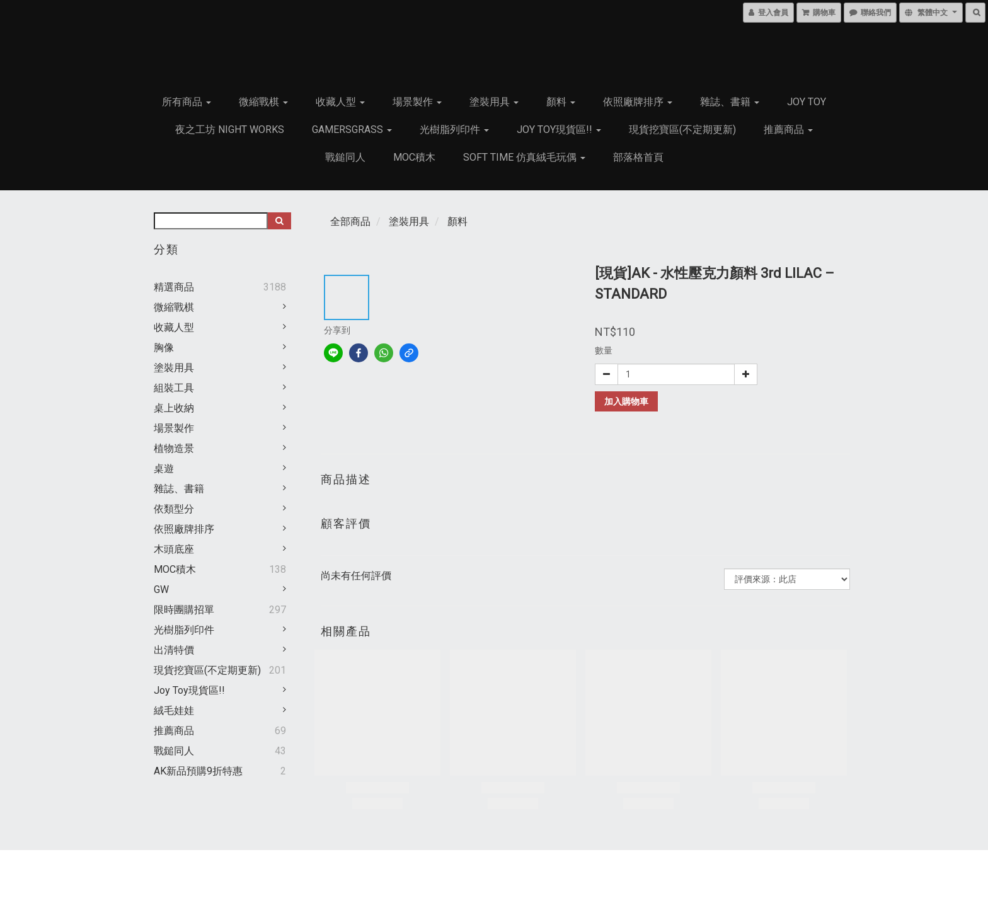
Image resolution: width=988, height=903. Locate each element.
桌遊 (164, 469)
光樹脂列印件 (454, 129)
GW (161, 589)
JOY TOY (806, 102)
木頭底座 (174, 549)
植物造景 (174, 448)
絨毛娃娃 (174, 710)
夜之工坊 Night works (229, 129)
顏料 (560, 102)
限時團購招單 (184, 610)
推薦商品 (788, 129)
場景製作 (417, 102)
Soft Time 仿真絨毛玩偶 (524, 157)
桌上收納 (174, 408)
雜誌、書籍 (729, 102)
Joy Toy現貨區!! (559, 129)
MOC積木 (414, 157)
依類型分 (174, 509)
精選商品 (174, 287)
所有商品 (186, 102)
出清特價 (174, 650)
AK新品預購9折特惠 (198, 771)
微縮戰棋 (263, 102)
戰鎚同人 (345, 157)
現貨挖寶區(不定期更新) (682, 129)
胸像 (164, 348)
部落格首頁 (638, 157)
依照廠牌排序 (637, 102)
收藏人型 (340, 102)
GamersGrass (352, 129)
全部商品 (350, 221)
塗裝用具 (494, 102)
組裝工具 (174, 388)
